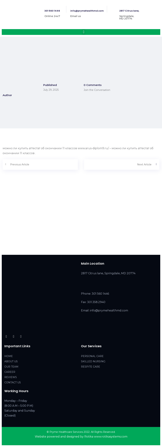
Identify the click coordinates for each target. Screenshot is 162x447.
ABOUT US (11, 361)
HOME (8, 356)
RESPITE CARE (90, 366)
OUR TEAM (11, 366)
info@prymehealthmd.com (87, 10)
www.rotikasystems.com (110, 436)
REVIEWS (10, 377)
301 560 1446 (52, 10)
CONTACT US (12, 382)
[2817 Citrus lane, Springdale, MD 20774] (81, 224)
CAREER (9, 372)
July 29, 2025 (51, 89)
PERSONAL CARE (92, 356)
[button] (83, 32)
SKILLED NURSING (93, 361)
